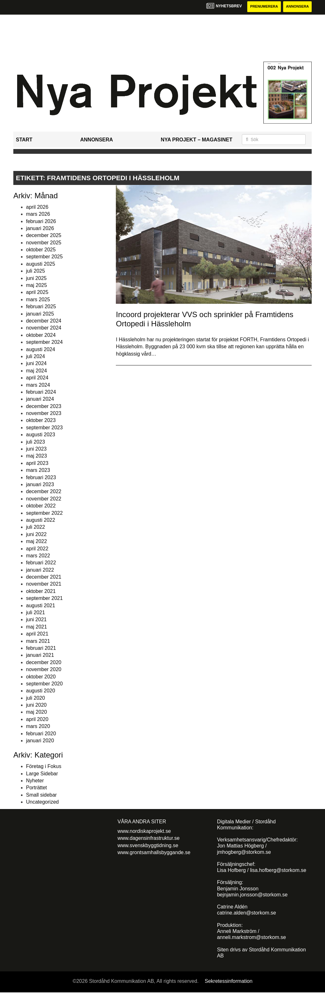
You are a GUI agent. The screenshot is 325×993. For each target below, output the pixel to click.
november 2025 (43, 243)
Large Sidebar (42, 774)
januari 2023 (40, 484)
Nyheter (35, 781)
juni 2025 (36, 278)
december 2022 (43, 492)
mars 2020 (38, 727)
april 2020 (37, 719)
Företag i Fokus (43, 766)
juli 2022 (35, 527)
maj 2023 (36, 456)
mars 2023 (38, 470)
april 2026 (37, 207)
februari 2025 (41, 306)
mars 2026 (38, 214)
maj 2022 (36, 541)
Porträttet (36, 788)
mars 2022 (38, 556)
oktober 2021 (41, 591)
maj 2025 (36, 285)
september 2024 (44, 342)
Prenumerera (260, 7)
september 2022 (44, 513)
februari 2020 (41, 734)
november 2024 (43, 328)
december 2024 (43, 321)
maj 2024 (36, 371)
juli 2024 (35, 356)
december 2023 (43, 406)
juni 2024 (36, 364)
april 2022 (37, 549)
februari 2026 (41, 221)
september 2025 (44, 257)
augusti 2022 (40, 520)
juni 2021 (36, 620)
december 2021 (43, 577)
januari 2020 (40, 741)
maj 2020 (36, 712)
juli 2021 (35, 613)
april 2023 (37, 463)
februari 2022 (41, 563)
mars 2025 (38, 300)
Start (24, 140)
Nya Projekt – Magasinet (196, 140)
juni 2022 (36, 534)
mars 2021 (38, 641)
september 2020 (44, 684)
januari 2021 (40, 655)
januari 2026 (40, 228)
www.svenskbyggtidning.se (147, 845)
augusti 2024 (40, 349)
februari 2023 (41, 477)
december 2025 (43, 236)
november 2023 (43, 413)
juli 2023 (35, 442)
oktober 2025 (41, 250)
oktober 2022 (41, 506)
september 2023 (44, 428)
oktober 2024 (41, 335)
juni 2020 (36, 705)
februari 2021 (41, 648)
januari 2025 (40, 314)
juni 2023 (36, 449)
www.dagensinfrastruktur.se (148, 838)
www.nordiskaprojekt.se (144, 831)
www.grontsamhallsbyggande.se (153, 852)
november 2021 (43, 584)
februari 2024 (41, 392)
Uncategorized (42, 802)
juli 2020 (35, 698)
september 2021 (44, 598)
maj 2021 (36, 627)
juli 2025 (35, 271)
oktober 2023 (41, 421)
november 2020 (43, 669)
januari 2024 (40, 399)
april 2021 (37, 634)
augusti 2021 (40, 606)
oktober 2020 (41, 677)
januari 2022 (40, 570)
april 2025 (37, 293)
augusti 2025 (40, 264)
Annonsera (296, 7)
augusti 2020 (40, 691)
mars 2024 (38, 385)
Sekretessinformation (228, 981)
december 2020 (43, 662)
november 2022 (43, 499)
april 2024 (37, 378)
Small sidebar (41, 795)
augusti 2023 (40, 435)
